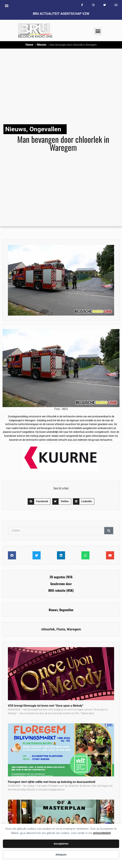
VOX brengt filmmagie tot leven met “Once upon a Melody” (46, 705)
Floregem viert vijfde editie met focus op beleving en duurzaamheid (51, 782)
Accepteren (61, 843)
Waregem (74, 629)
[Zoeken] (108, 530)
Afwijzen (61, 854)
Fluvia (60, 629)
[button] (7, 5)
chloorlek (48, 629)
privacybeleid (102, 833)
